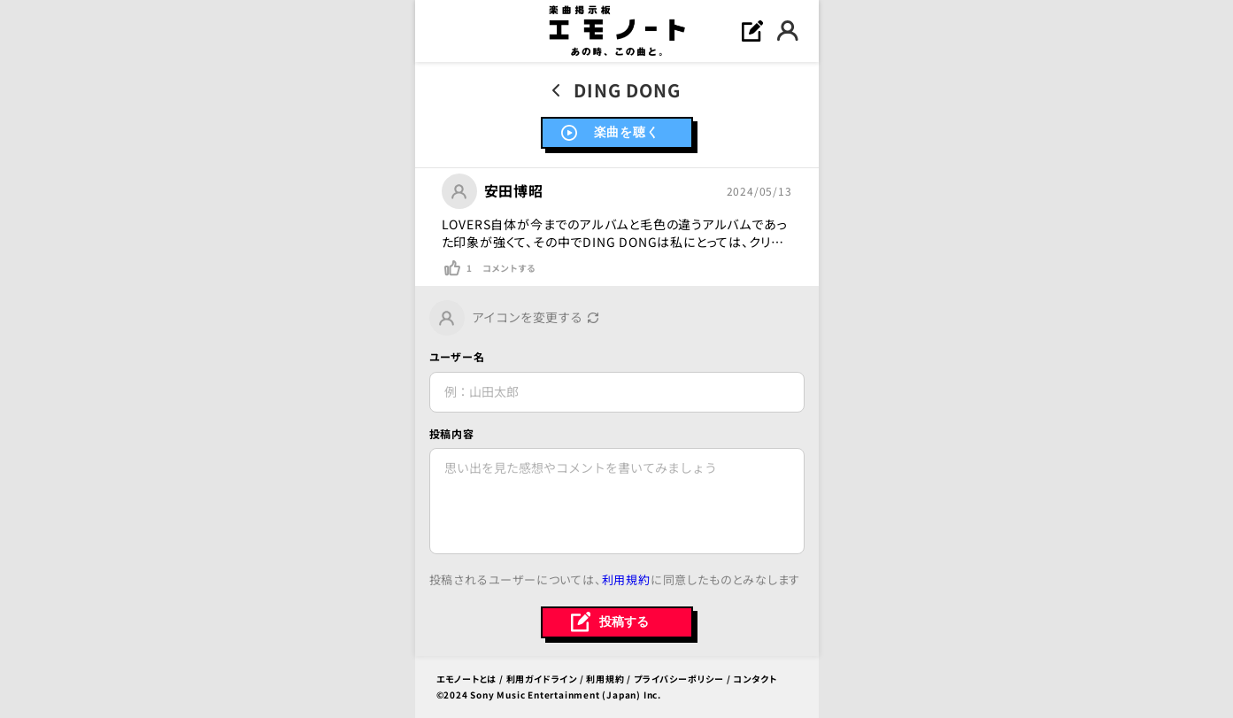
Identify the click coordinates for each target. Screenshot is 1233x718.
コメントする (509, 268)
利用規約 (626, 579)
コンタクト (754, 678)
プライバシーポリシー (679, 678)
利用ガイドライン (541, 678)
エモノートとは (466, 678)
